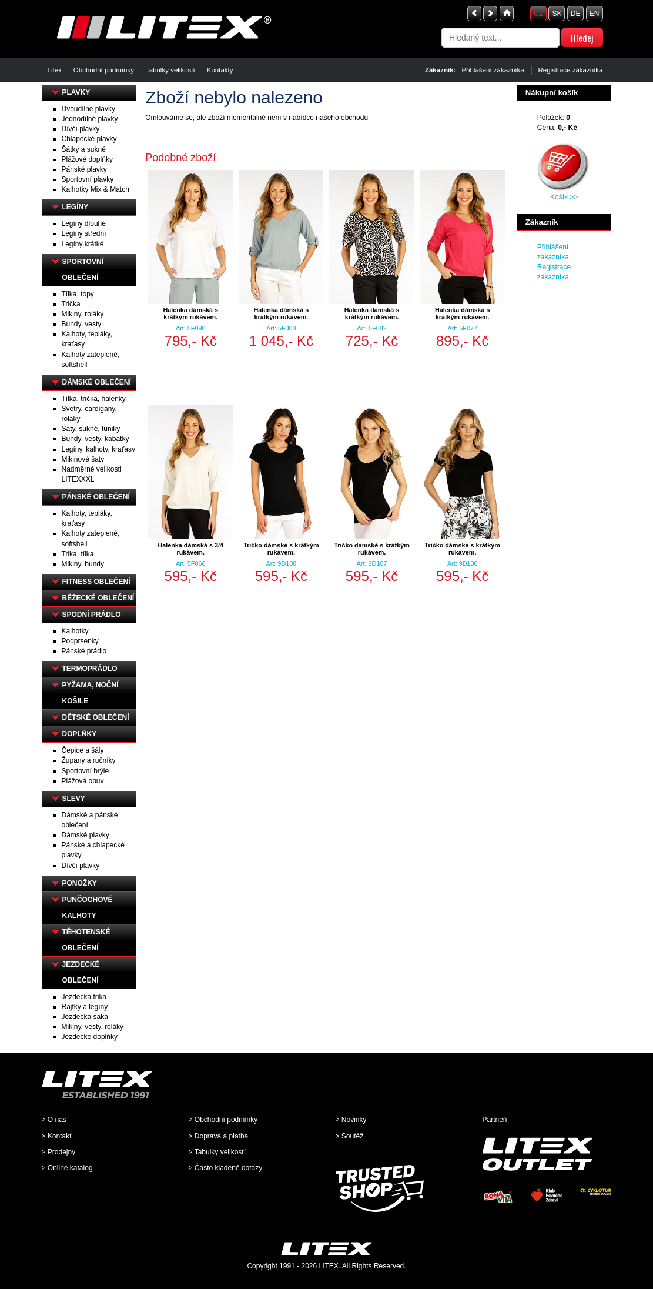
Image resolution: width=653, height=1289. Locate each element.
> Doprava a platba (219, 1136)
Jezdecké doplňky (90, 1037)
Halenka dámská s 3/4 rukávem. (190, 549)
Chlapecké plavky (89, 139)
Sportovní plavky (88, 179)
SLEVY (73, 798)
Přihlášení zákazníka (492, 70)
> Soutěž (350, 1136)
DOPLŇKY (79, 734)
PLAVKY (76, 92)
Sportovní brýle (85, 771)
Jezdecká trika (84, 997)
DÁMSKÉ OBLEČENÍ (96, 382)
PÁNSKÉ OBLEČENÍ (96, 497)
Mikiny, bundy (83, 564)
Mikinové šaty (83, 459)
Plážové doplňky (87, 159)
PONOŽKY (79, 883)
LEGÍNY (75, 207)
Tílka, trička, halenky (94, 399)
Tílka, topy (78, 294)
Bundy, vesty (82, 324)
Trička (71, 304)
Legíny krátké (83, 244)
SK (556, 13)
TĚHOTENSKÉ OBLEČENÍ (86, 940)
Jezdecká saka (85, 1017)
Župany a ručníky (89, 760)
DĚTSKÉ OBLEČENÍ (95, 717)
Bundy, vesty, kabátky (95, 439)
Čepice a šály (83, 750)
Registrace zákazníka (570, 70)
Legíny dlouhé (84, 223)
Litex (55, 70)
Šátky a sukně (84, 149)
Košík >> (564, 197)
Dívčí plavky (81, 129)
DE (576, 13)
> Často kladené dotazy (226, 1168)
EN (595, 13)
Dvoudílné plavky (88, 109)
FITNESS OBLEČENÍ (96, 581)
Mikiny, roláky (83, 314)
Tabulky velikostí (170, 70)
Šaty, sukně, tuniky (91, 429)
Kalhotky (75, 631)
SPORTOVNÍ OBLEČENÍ (82, 270)
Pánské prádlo (84, 651)
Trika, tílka (78, 554)
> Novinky (351, 1120)
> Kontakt (57, 1136)
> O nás (54, 1120)
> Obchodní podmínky (223, 1120)
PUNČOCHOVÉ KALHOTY (87, 908)
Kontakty (220, 70)
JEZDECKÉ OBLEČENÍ (81, 972)
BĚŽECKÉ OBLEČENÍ (98, 598)
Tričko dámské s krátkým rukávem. (281, 549)
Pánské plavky (84, 169)
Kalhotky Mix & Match (95, 189)
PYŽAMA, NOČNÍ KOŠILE (90, 693)
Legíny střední (84, 233)
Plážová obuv (83, 781)
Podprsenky (80, 641)
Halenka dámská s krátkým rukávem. (190, 313)
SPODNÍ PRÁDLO (91, 614)
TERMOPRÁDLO (90, 668)
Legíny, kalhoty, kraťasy (98, 449)
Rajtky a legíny (85, 1007)
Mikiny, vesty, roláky (93, 1027)
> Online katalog (67, 1168)
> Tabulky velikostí (217, 1152)
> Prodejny (59, 1152)
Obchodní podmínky (103, 70)
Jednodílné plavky (90, 119)
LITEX (329, 1266)
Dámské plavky (85, 835)
